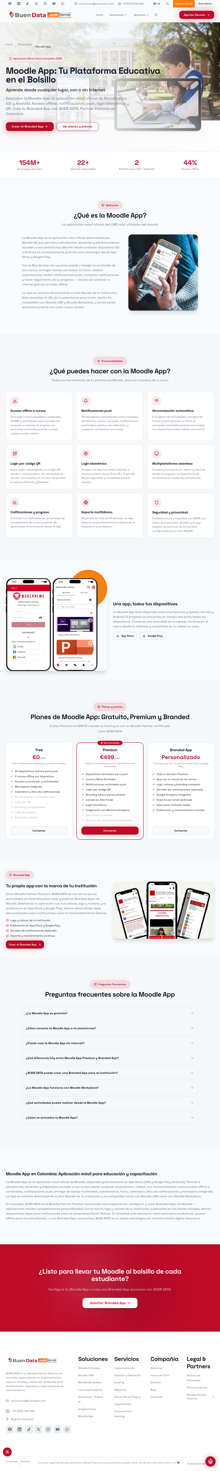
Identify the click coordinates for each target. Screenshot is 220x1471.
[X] (38, 1429)
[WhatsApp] (67, 1429)
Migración (120, 1389)
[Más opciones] (157, 15)
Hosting (119, 1382)
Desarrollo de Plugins (127, 1397)
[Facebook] (10, 1429)
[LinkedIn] (19, 1429)
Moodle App (85, 1416)
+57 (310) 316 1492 (20, 1411)
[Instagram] (48, 1429)
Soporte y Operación (127, 1375)
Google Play (153, 640)
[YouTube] (58, 1429)
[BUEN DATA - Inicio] (40, 14)
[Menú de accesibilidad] (7, 1452)
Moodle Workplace (90, 1382)
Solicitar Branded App (110, 1303)
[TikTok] (29, 1429)
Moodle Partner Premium (200, 1396)
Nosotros (156, 1368)
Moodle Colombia (89, 1368)
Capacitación (123, 1404)
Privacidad (12, 1461)
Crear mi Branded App (30, 126)
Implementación (124, 1368)
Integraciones (87, 1409)
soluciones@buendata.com (26, 1400)
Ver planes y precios (77, 126)
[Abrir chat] (210, 1461)
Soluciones (118, 15)
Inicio (99, 15)
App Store (125, 640)
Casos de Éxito (160, 1375)
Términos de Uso (197, 1387)
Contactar (39, 835)
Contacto (157, 1397)
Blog (153, 1389)
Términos (25, 1461)
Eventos (156, 1382)
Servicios (141, 15)
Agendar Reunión (197, 15)
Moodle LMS (86, 1375)
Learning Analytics (90, 1389)
